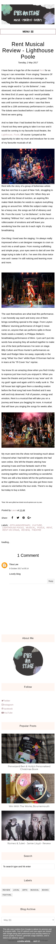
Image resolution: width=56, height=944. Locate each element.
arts (24, 890)
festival (7, 895)
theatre (36, 530)
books (45, 890)
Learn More (23, 941)
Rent (41, 70)
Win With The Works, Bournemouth (29, 806)
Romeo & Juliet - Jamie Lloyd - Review (29, 843)
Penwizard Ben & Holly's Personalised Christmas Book (29, 768)
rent (49, 527)
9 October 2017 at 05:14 (19, 569)
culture (37, 525)
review (25, 530)
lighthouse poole (13, 527)
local (16, 890)
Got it (36, 941)
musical (30, 527)
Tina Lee (13, 564)
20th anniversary (20, 525)
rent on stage (10, 530)
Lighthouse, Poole (10, 134)
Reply (51, 581)
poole (40, 527)
